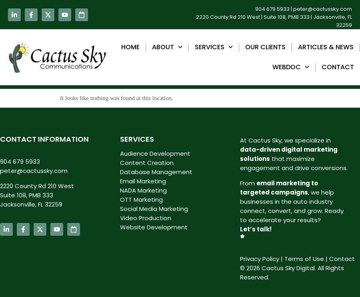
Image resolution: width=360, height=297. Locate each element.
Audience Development (155, 153)
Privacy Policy (259, 259)
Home (130, 47)
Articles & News (326, 47)
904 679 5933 (272, 9)
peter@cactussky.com (322, 9)
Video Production (145, 218)
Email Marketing (143, 181)
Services (214, 47)
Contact (338, 67)
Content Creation (147, 163)
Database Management (156, 172)
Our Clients (265, 47)
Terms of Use (304, 259)
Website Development (154, 227)
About (167, 47)
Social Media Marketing (154, 209)
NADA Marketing (143, 190)
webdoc (290, 67)
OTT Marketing (141, 199)
